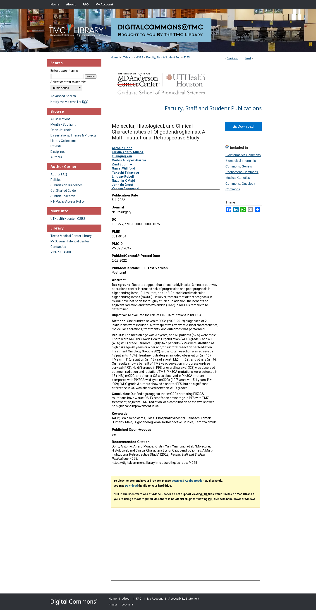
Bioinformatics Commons (243, 155)
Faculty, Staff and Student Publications (213, 108)
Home (114, 57)
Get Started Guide (63, 190)
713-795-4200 (60, 252)
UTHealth (127, 57)
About (126, 598)
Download (243, 126)
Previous (232, 58)
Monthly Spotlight (63, 124)
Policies (55, 180)
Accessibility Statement (183, 598)
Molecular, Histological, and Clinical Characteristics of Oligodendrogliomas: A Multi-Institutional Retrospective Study (158, 132)
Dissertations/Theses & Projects (73, 135)
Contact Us (58, 247)
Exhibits (56, 146)
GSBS (139, 57)
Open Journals (60, 130)
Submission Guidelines (66, 185)
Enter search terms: (64, 70)
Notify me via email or (69, 102)
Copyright (127, 604)
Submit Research (62, 196)
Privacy (113, 604)
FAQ (138, 598)
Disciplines (57, 151)
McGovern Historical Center (69, 241)
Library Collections (63, 141)
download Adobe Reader (188, 480)
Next (248, 58)
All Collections (60, 119)
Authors (56, 157)
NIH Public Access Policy (67, 201)
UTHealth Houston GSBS (67, 218)
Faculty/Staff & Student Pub (163, 57)
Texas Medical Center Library (71, 236)
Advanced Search (63, 96)
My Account (155, 598)
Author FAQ (58, 174)
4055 (186, 57)
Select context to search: (68, 82)
